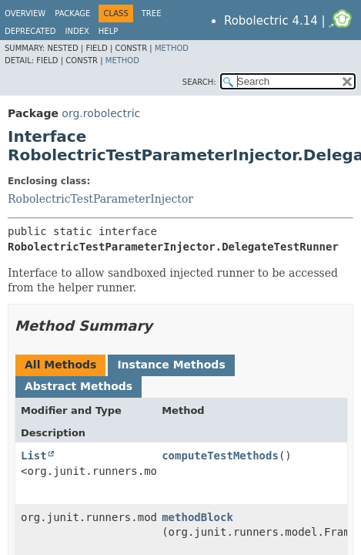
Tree (152, 13)
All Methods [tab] (60, 364)
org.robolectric (101, 113)
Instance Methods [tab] (171, 364)
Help (108, 31)
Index (77, 31)
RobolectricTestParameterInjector (100, 199)
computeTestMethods (220, 455)
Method (172, 48)
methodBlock (197, 517)
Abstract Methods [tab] (78, 386)
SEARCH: (199, 82)
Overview (25, 13)
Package (72, 13)
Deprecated (30, 31)
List (34, 455)
